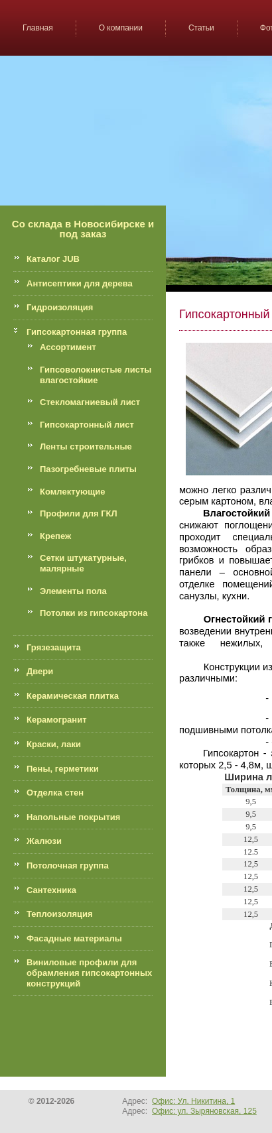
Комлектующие (72, 492)
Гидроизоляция (60, 307)
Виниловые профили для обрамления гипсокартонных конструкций (89, 972)
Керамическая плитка (73, 696)
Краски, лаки (54, 744)
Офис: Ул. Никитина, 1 (193, 1101)
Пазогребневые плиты (88, 469)
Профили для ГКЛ (78, 513)
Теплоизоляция (60, 914)
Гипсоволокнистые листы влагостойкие (95, 375)
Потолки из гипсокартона (93, 613)
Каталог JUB (53, 259)
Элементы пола (73, 591)
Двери (40, 671)
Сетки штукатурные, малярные (83, 563)
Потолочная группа (68, 865)
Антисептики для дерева (80, 283)
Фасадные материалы (74, 938)
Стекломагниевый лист (90, 402)
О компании (121, 27)
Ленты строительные (86, 446)
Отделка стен (55, 793)
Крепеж (55, 536)
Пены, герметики (63, 769)
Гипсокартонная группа (77, 332)
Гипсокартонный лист (87, 425)
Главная (38, 27)
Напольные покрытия (73, 817)
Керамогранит (57, 720)
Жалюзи (44, 841)
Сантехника (51, 890)
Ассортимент (68, 347)
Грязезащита (54, 647)
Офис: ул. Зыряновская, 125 (204, 1111)
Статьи (201, 27)
